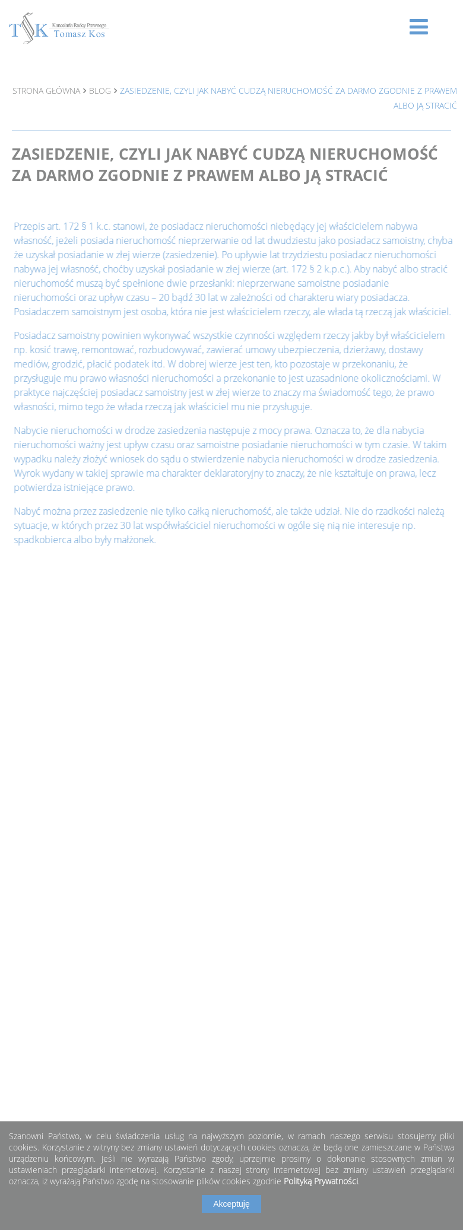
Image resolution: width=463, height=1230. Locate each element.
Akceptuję (231, 1204)
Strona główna (46, 90)
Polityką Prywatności (321, 1181)
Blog (100, 90)
